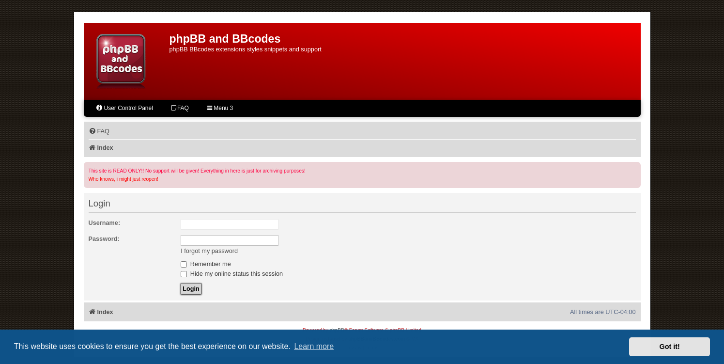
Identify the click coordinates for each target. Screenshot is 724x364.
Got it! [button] (670, 346)
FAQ (180, 108)
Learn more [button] (314, 346)
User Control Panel (124, 107)
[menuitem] (99, 131)
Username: (105, 222)
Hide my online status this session (232, 273)
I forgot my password (209, 250)
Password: (104, 238)
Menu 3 (220, 108)
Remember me (206, 264)
